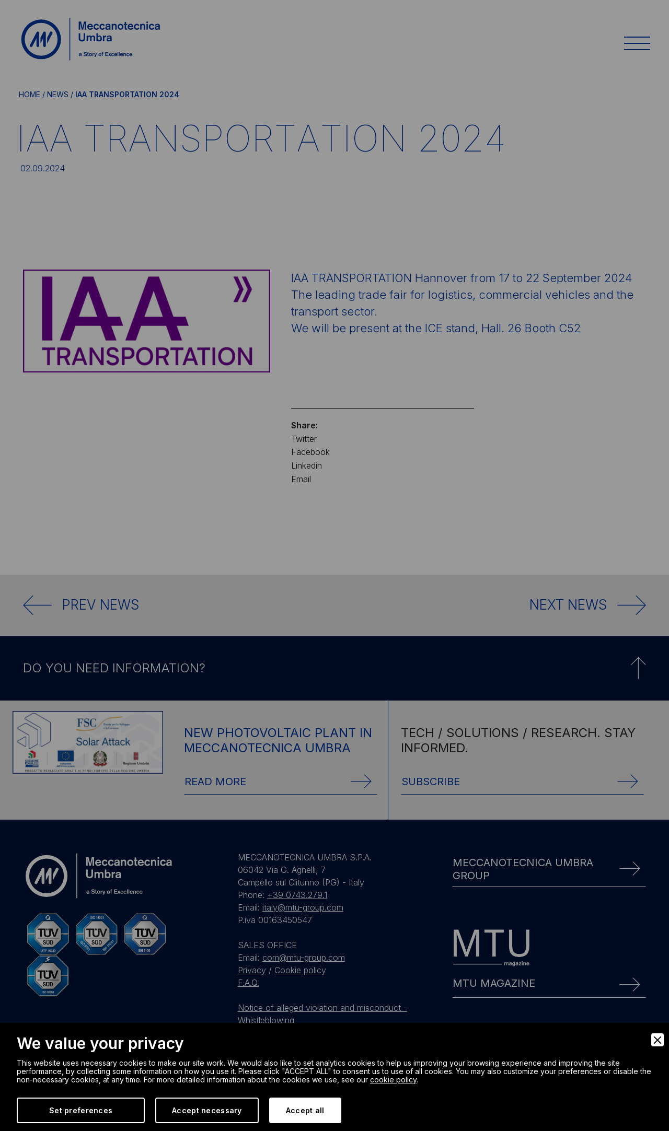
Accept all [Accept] (305, 1110)
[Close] (657, 1039)
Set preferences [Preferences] (80, 1110)
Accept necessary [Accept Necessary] (206, 1110)
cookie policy (393, 1079)
